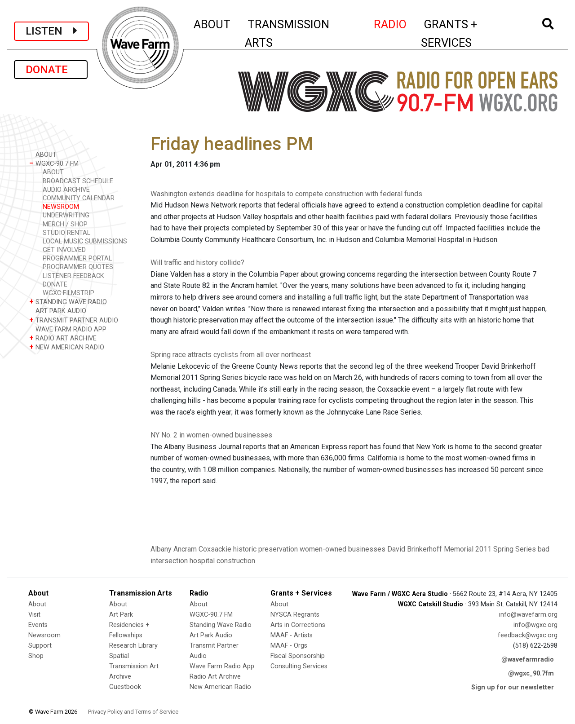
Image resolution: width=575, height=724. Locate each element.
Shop (36, 656)
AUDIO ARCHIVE (66, 190)
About (37, 604)
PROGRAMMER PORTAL (77, 258)
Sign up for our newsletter (512, 687)
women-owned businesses (342, 549)
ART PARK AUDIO (57, 310)
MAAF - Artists (291, 635)
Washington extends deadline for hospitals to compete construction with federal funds (286, 194)
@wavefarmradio (527, 659)
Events (38, 625)
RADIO (390, 23)
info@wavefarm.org (528, 614)
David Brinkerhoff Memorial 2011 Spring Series (461, 549)
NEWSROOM (61, 207)
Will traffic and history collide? (197, 262)
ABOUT (212, 23)
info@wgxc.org (535, 625)
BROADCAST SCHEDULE (78, 181)
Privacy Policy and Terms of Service (133, 711)
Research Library (133, 645)
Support (40, 645)
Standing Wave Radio (221, 625)
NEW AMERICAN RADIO (66, 347)
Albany (161, 549)
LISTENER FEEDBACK (73, 276)
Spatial (119, 656)
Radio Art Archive (215, 676)
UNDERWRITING (66, 215)
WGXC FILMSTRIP (68, 293)
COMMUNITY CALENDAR (79, 198)
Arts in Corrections (297, 625)
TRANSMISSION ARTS (287, 33)
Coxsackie (215, 549)
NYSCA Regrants (294, 614)
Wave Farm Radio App (222, 666)
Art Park (121, 614)
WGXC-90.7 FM (54, 163)
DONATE (51, 69)
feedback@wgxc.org (527, 635)
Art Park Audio (211, 635)
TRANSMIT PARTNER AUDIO (73, 320)
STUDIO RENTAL (66, 233)
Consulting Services (298, 666)
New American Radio (220, 687)
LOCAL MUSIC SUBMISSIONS (85, 241)
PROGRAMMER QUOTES (78, 267)
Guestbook (125, 687)
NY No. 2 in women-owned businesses (211, 435)
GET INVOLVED (64, 250)
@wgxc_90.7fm (531, 673)
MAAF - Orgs (288, 645)
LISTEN (51, 31)
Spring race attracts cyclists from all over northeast (230, 354)
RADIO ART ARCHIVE (63, 338)
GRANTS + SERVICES (469, 33)
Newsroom (44, 635)
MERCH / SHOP (65, 224)
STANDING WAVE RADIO (68, 301)
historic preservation (265, 549)
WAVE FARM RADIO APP (67, 329)
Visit (34, 614)
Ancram (185, 549)
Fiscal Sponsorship (297, 656)
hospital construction (222, 560)
